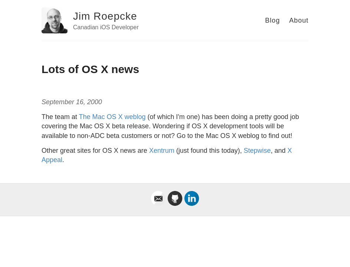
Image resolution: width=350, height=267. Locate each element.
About (298, 20)
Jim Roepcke (105, 16)
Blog (272, 20)
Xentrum (161, 150)
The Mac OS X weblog (112, 117)
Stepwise (257, 150)
